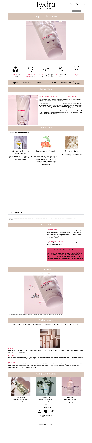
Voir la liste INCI (17, 213)
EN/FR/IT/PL (76, 11)
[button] (46, 212)
